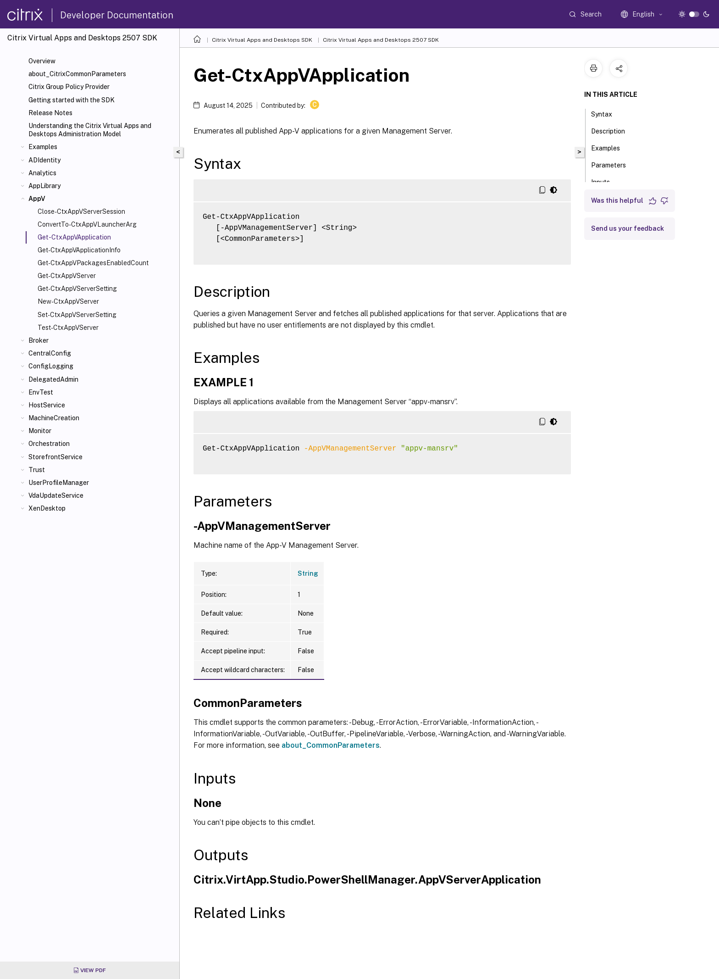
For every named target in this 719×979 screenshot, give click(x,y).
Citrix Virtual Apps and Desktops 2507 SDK (381, 40)
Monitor (39, 430)
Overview (41, 61)
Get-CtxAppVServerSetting (77, 288)
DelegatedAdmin (53, 379)
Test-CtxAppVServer (68, 327)
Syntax (606, 113)
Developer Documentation (116, 15)
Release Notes (50, 113)
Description (613, 130)
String (308, 573)
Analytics (42, 173)
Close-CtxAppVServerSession (81, 211)
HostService (46, 405)
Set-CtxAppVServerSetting (77, 314)
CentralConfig (49, 353)
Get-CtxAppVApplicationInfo (79, 250)
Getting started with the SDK (71, 100)
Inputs (605, 181)
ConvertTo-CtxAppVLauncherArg (87, 224)
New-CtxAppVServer (68, 301)
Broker (38, 340)
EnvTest (40, 392)
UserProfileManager (58, 482)
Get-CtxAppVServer (67, 275)
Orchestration (49, 443)
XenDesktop (47, 508)
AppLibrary (44, 185)
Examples (42, 146)
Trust (36, 469)
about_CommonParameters (331, 745)
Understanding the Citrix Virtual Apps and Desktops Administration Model (89, 130)
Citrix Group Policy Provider (69, 86)
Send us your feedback (627, 228)
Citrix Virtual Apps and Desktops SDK (262, 40)
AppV (36, 198)
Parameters (613, 164)
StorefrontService (55, 457)
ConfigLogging (50, 366)
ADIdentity (44, 160)
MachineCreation (53, 418)
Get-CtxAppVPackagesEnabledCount (93, 263)
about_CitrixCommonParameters (77, 74)
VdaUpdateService (55, 495)
